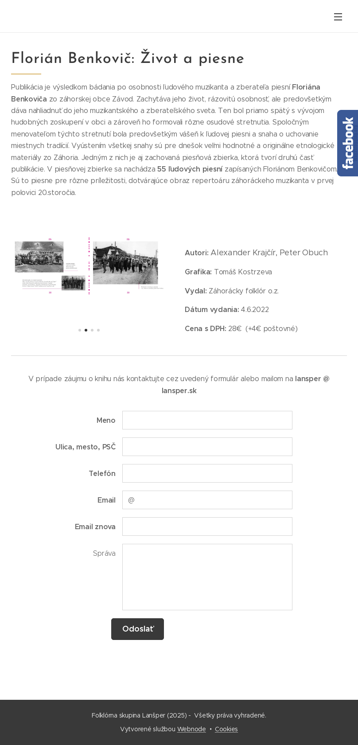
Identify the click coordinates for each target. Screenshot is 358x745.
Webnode (191, 729)
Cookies (226, 729)
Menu (338, 16)
